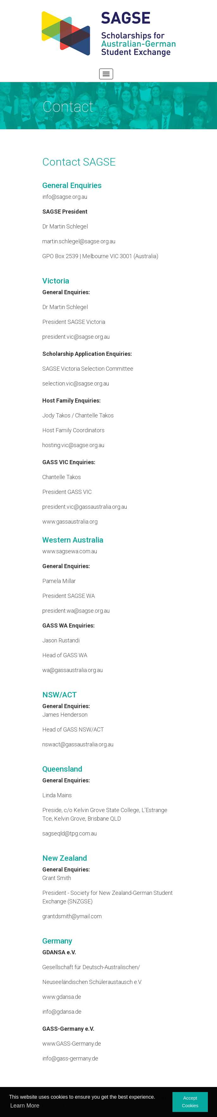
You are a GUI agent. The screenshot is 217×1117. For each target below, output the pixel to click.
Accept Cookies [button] (190, 1102)
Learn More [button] (24, 1105)
